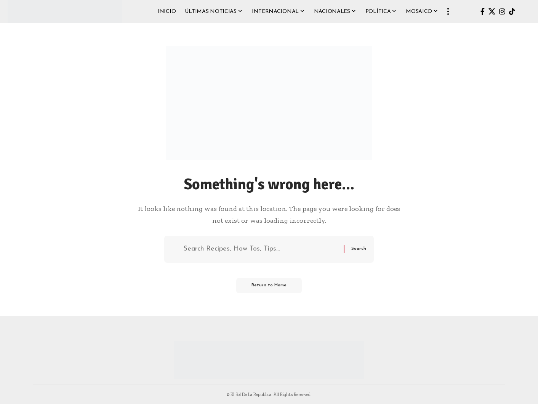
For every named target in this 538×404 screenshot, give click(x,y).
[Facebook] (483, 12)
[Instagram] (502, 12)
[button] (448, 11)
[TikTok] (512, 12)
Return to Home (269, 285)
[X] (492, 12)
